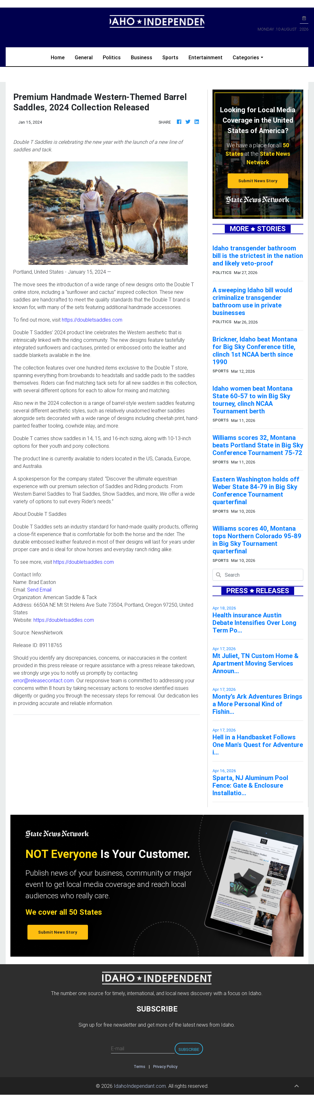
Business (141, 57)
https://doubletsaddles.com (92, 320)
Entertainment (206, 57)
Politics (112, 57)
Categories (246, 57)
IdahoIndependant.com (140, 1086)
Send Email (39, 589)
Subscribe (188, 1049)
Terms (139, 1066)
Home (60, 57)
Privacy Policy (165, 1066)
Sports (170, 57)
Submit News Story (257, 181)
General (84, 57)
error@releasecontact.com (43, 680)
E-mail (117, 1048)
